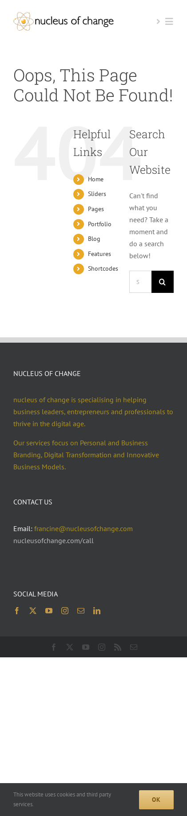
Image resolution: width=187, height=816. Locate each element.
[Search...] (140, 282)
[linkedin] (96, 610)
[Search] (162, 282)
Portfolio (99, 224)
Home (95, 179)
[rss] (117, 647)
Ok (156, 800)
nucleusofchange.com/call (53, 540)
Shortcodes (103, 268)
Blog (94, 239)
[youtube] (48, 610)
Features (99, 254)
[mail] (80, 610)
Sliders (97, 194)
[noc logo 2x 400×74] (63, 15)
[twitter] (32, 610)
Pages (96, 209)
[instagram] (64, 610)
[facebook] (16, 610)
